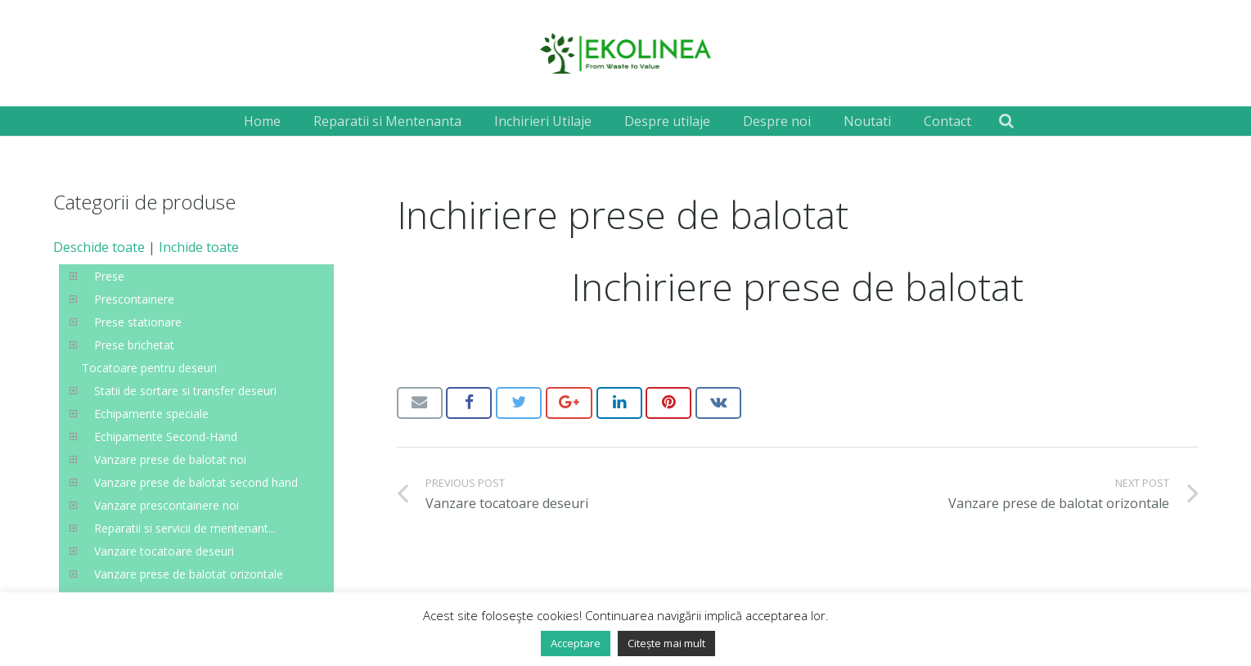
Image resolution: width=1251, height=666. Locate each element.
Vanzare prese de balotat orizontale (188, 574)
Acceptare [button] (576, 643)
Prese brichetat (134, 345)
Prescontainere (134, 299)
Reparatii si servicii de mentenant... (185, 528)
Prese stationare (138, 322)
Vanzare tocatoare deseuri (164, 551)
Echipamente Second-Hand (165, 436)
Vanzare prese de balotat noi (170, 459)
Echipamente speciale (151, 413)
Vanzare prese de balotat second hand (196, 482)
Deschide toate (99, 247)
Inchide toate (199, 247)
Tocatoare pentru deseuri (149, 368)
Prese (109, 276)
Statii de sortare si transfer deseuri (185, 390)
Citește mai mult (666, 643)
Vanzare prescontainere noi (166, 505)
